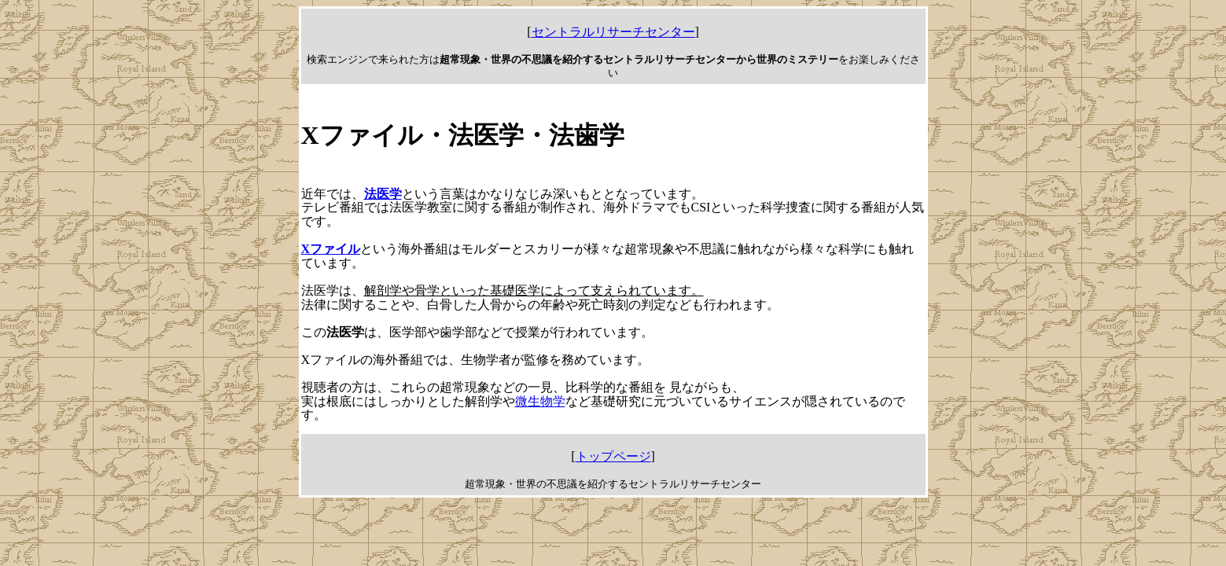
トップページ (613, 456)
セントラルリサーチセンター (613, 32)
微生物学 (540, 401)
